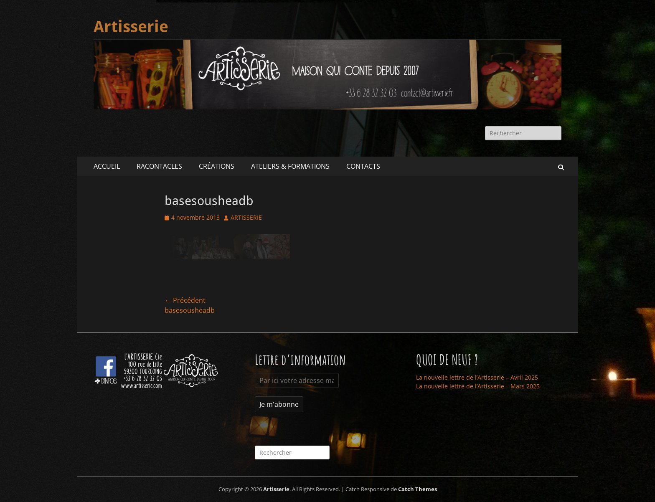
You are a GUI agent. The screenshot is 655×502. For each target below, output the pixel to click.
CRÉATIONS (216, 166)
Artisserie (131, 27)
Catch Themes (417, 489)
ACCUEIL (107, 166)
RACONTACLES (159, 166)
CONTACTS (363, 166)
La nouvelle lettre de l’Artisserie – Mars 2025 (478, 386)
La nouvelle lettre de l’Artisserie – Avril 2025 (477, 377)
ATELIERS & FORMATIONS (290, 166)
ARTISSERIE (246, 217)
